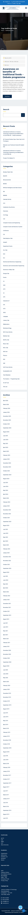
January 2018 (6, 771)
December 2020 (7, 650)
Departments (4, 853)
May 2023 (5, 537)
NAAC (2, 841)
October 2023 (6, 517)
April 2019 (5, 724)
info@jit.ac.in (7, 1)
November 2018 (7, 740)
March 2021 (6, 638)
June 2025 (5, 439)
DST (2, 843)
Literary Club (6, 320)
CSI (4, 234)
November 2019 (7, 697)
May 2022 (5, 584)
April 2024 (5, 494)
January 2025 (6, 459)
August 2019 (6, 709)
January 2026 (6, 412)
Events (4, 277)
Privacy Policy (4, 880)
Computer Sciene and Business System (12, 226)
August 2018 (6, 752)
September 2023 (7, 521)
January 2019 (6, 736)
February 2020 (6, 685)
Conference (6, 230)
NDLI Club (5, 347)
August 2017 (6, 787)
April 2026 (5, 400)
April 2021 (5, 634)
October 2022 (6, 564)
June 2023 (5, 533)
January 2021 (6, 646)
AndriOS (5, 176)
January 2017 (6, 798)
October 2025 (6, 424)
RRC (4, 359)
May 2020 (5, 677)
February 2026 (6, 408)
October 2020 (6, 658)
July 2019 (5, 712)
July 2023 (5, 529)
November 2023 (7, 513)
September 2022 (7, 568)
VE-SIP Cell (6, 382)
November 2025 (7, 420)
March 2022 (6, 591)
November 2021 (7, 607)
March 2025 (6, 451)
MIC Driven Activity (7, 332)
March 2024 (6, 498)
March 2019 (6, 728)
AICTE (2, 838)
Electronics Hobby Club (8, 269)
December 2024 (7, 463)
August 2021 (6, 619)
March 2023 (6, 545)
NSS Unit (7, 65)
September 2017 (7, 783)
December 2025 (7, 416)
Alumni (9, 3)
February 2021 (6, 642)
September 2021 (7, 615)
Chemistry (5, 211)
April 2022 (5, 588)
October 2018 (6, 744)
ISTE (4, 308)
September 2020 (7, 662)
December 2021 (7, 603)
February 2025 (6, 455)
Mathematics (6, 324)
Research (3, 858)
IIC (3, 293)
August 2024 (6, 478)
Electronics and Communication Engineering (13, 265)
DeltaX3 (5, 242)
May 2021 (5, 631)
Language (5, 316)
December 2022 (7, 556)
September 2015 (7, 810)
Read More (7, 96)
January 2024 (6, 506)
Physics (5, 355)
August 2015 (6, 814)
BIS (4, 191)
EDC (4, 254)
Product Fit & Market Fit (9, 158)
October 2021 (6, 611)
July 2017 (5, 791)
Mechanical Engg (7, 328)
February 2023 (6, 549)
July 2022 (5, 576)
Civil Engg (5, 215)
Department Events (7, 246)
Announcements (7, 179)
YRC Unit (5, 386)
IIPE (4, 297)
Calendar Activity (7, 199)
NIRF (2, 870)
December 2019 (7, 693)
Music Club (6, 343)
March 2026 (6, 404)
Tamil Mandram (6, 375)
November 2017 (7, 775)
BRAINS (5, 195)
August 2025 (6, 431)
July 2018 (5, 755)
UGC (2, 840)
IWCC (4, 312)
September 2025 (7, 428)
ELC (4, 258)
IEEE (4, 285)
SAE (4, 363)
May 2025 (5, 443)
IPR (4, 304)
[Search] (23, 115)
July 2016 (5, 802)
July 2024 (5, 482)
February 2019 (6, 732)
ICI (3, 281)
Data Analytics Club (7, 238)
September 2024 (7, 474)
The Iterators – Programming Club (11, 379)
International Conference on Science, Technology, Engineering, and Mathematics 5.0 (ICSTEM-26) (13, 152)
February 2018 (6, 767)
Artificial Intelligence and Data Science (12, 187)
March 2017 (6, 794)
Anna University (5, 845)
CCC (4, 203)
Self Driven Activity (7, 367)
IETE (4, 289)
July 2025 (5, 435)
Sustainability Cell (7, 371)
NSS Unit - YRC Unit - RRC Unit (11, 61)
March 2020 (6, 681)
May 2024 (5, 490)
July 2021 (5, 623)
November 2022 (7, 560)
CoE (4, 219)
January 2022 (6, 599)
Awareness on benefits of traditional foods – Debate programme (14, 73)
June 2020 (5, 673)
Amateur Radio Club (8, 172)
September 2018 (7, 748)
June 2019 (5, 716)
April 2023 (5, 541)
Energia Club (6, 273)
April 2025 (5, 447)
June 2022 (5, 580)
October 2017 (6, 779)
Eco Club (5, 250)
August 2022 (6, 572)
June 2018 (5, 759)
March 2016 (6, 806)
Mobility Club (6, 336)
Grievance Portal (5, 879)
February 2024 (6, 502)
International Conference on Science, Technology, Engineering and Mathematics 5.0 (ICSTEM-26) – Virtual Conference (13, 133)
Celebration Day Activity (9, 207)
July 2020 (5, 670)
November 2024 (7, 467)
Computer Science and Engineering (11, 222)
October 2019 (6, 701)
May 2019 (5, 720)
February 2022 (6, 595)
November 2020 (7, 654)
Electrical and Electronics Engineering (12, 261)
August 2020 (6, 666)
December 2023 (7, 510)
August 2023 (6, 525)
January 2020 (6, 689)
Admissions (4, 855)
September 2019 (7, 705)
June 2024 (5, 486)
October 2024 (6, 471)
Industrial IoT (6, 300)
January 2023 (6, 552)
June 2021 (5, 627)
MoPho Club (6, 340)
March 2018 (6, 763)
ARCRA (5, 183)
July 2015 (5, 818)
